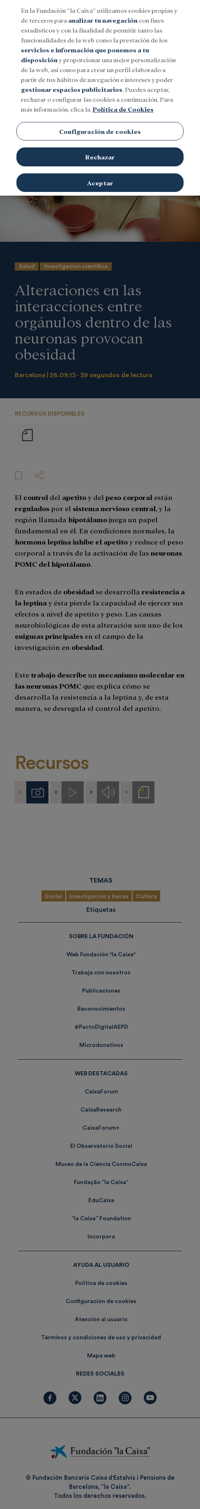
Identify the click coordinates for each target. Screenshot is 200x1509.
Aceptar (100, 171)
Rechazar (100, 145)
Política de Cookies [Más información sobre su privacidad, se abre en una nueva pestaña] (123, 97)
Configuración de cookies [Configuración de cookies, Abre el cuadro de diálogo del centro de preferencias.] (100, 120)
